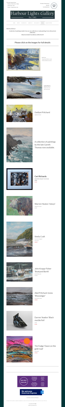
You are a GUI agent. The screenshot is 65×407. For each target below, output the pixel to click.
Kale (35, 403)
